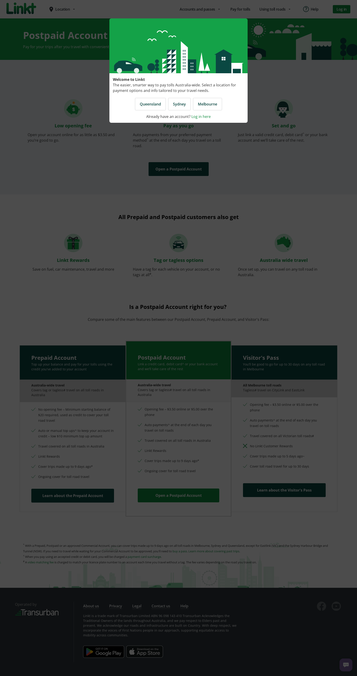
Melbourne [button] (207, 104)
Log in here (201, 116)
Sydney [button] (179, 104)
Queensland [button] (150, 104)
